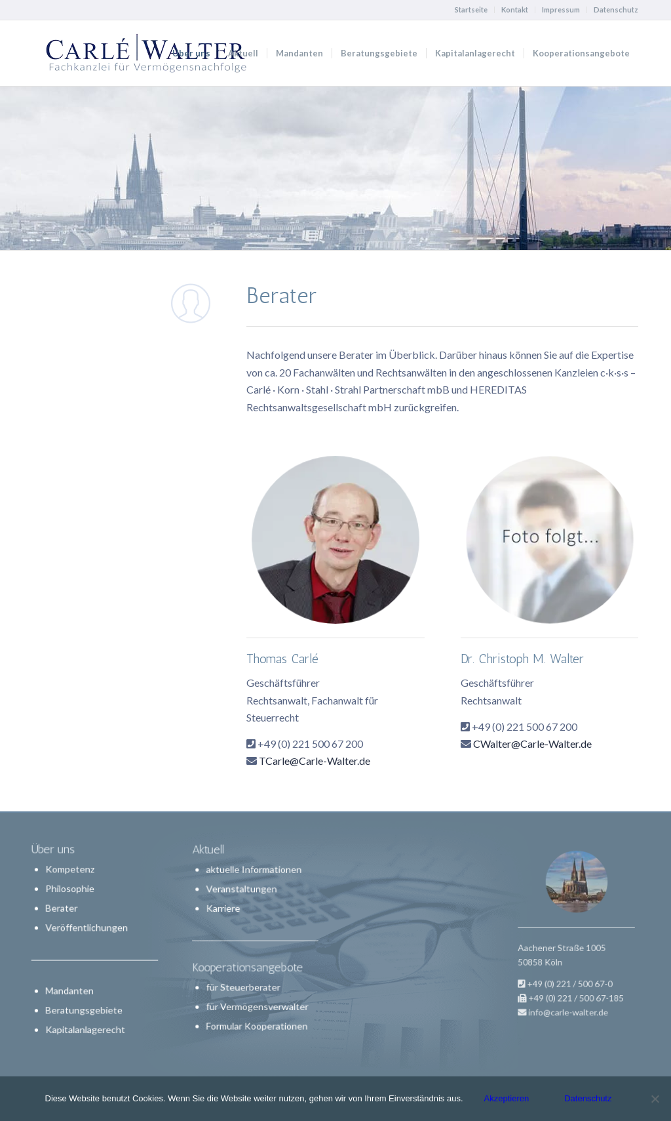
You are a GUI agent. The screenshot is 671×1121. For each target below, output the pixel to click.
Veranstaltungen (244, 899)
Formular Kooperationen (256, 1011)
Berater (62, 909)
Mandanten (70, 989)
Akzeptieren (506, 1098)
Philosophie (70, 890)
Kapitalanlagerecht (86, 1026)
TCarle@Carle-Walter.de (314, 760)
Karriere (229, 915)
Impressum (561, 9)
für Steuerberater (245, 979)
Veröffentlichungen (87, 928)
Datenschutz (616, 9)
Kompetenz (70, 872)
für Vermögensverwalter (257, 995)
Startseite (471, 9)
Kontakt (514, 9)
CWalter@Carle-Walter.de (532, 743)
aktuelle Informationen (254, 883)
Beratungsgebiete (84, 1008)
